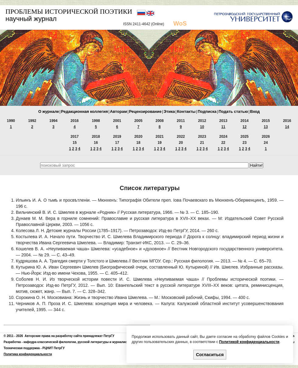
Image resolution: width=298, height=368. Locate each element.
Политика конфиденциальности (28, 354)
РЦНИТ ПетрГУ (54, 348)
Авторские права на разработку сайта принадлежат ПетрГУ (69, 336)
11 (223, 127)
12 (245, 127)
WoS (180, 23)
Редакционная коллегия (84, 111)
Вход (255, 111)
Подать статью (233, 111)
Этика (169, 111)
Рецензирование (145, 111)
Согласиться (210, 354)
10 (202, 127)
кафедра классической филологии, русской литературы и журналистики (78, 342)
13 (266, 127)
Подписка (207, 111)
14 (287, 127)
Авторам (118, 111)
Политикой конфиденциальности (249, 342)
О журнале (48, 111)
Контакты (186, 111)
